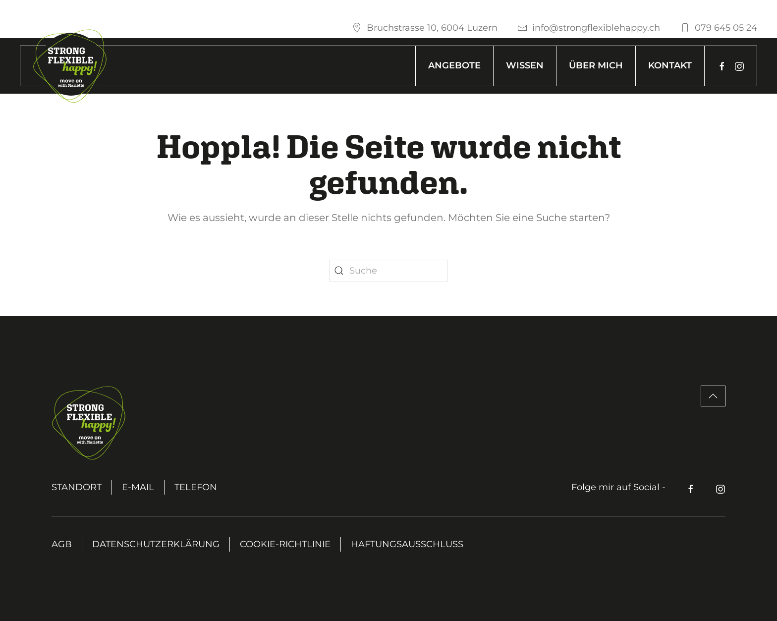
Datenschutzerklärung (156, 544)
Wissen (525, 65)
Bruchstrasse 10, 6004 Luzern (425, 27)
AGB (62, 544)
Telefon (195, 487)
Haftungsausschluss (407, 544)
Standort (77, 487)
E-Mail (138, 487)
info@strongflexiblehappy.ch (588, 27)
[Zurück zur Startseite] (69, 66)
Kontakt (670, 65)
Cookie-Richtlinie (285, 544)
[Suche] (388, 271)
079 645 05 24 (718, 27)
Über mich (596, 65)
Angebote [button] (454, 65)
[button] (713, 396)
